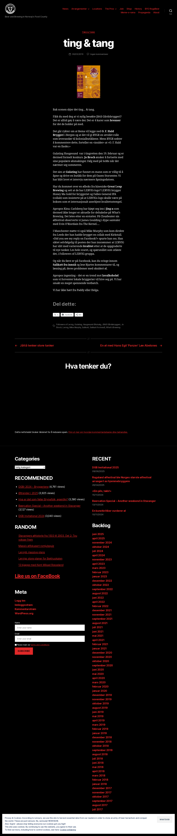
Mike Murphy (75, 328)
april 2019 (98, 720)
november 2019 (102, 699)
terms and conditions (40, 645)
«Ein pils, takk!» (101, 491)
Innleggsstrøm (24, 605)
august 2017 (100, 805)
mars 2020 (99, 682)
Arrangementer (79, 9)
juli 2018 (97, 759)
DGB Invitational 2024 (31, 516)
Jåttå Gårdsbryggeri (111, 325)
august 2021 (100, 623)
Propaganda (144, 12)
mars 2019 (98, 725)
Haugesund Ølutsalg (92, 325)
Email (17, 634)
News (65, 9)
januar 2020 (99, 691)
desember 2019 (102, 695)
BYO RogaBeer (152, 9)
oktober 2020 (100, 661)
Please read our (32, 645)
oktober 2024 (100, 547)
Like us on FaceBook (37, 576)
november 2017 (101, 792)
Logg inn (20, 601)
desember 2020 (102, 653)
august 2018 (100, 754)
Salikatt (85, 328)
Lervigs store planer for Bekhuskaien (40, 559)
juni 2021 (97, 631)
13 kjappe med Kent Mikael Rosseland (41, 565)
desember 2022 (102, 581)
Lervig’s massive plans (31, 552)
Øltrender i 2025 (28, 493)
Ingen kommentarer (99, 54)
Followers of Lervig (65, 325)
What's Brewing (113, 328)
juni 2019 (98, 712)
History (138, 9)
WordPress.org (24, 613)
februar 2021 (100, 644)
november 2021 (101, 615)
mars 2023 (98, 568)
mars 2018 (98, 775)
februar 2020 (100, 687)
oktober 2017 (100, 797)
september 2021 (102, 619)
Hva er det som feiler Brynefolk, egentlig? (43, 499)
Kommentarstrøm (25, 609)
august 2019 (100, 708)
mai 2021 (97, 636)
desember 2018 (102, 737)
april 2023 (98, 564)
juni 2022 (98, 598)
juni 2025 (98, 534)
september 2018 (102, 750)
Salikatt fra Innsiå (97, 328)
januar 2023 (99, 576)
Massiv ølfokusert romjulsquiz (36, 546)
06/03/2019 (77, 54)
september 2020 (102, 665)
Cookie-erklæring (68, 830)
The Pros (109, 9)
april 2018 (98, 771)
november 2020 (102, 657)
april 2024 (98, 555)
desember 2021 (102, 610)
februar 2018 (100, 780)
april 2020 (98, 678)
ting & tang (88, 33)
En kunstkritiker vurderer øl (109, 511)
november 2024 (102, 543)
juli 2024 (97, 551)
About (156, 12)
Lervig (65, 328)
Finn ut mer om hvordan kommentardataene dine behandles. (98, 432)
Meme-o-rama (128, 12)
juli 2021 (97, 627)
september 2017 (102, 801)
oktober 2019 (100, 704)
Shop (129, 9)
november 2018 (102, 742)
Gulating (78, 325)
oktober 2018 (100, 746)
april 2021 (98, 640)
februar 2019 (100, 729)
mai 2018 (97, 767)
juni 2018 (98, 763)
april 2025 (98, 538)
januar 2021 (99, 648)
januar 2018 (99, 784)
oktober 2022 (100, 585)
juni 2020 (98, 670)
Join (121, 9)
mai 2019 (97, 716)
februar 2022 (100, 606)
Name (17, 623)
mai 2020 (98, 674)
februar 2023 (100, 572)
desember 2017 (102, 788)
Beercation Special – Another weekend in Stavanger (49, 506)
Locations (97, 9)
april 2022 (98, 602)
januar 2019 (99, 733)
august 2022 (100, 593)
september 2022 (102, 589)
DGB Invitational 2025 (105, 467)
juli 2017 (97, 809)
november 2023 (102, 560)
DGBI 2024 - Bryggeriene (33, 487)
